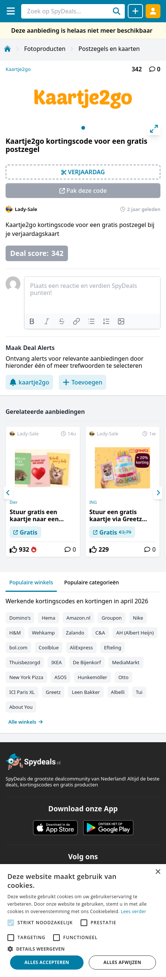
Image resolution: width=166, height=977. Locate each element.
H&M (15, 632)
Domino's (19, 617)
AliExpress (81, 647)
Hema (48, 617)
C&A (100, 632)
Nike (138, 617)
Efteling (112, 647)
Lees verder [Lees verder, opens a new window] (133, 911)
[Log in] (153, 11)
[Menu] (11, 11)
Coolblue (49, 647)
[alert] (83, 920)
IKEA (56, 662)
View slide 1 (83, 128)
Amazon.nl (78, 617)
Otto (123, 677)
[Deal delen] (135, 11)
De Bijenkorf (87, 662)
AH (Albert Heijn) (135, 632)
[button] (83, 948)
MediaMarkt (126, 662)
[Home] (7, 48)
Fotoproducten (44, 49)
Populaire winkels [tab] (31, 582)
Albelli (118, 692)
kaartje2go (29, 382)
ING (93, 502)
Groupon (111, 617)
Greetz (53, 692)
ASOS (61, 677)
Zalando (75, 632)
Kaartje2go (18, 69)
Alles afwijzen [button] (122, 962)
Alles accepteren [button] (47, 962)
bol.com (18, 647)
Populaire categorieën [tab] (91, 582)
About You (21, 707)
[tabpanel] (83, 659)
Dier (14, 502)
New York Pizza (26, 677)
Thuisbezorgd (24, 662)
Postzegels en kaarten (109, 49)
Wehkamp (43, 632)
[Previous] (8, 493)
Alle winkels (26, 721)
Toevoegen (82, 382)
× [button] (157, 872)
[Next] (157, 493)
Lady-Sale (26, 209)
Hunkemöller (92, 677)
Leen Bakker (86, 692)
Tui (139, 692)
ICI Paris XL (22, 692)
